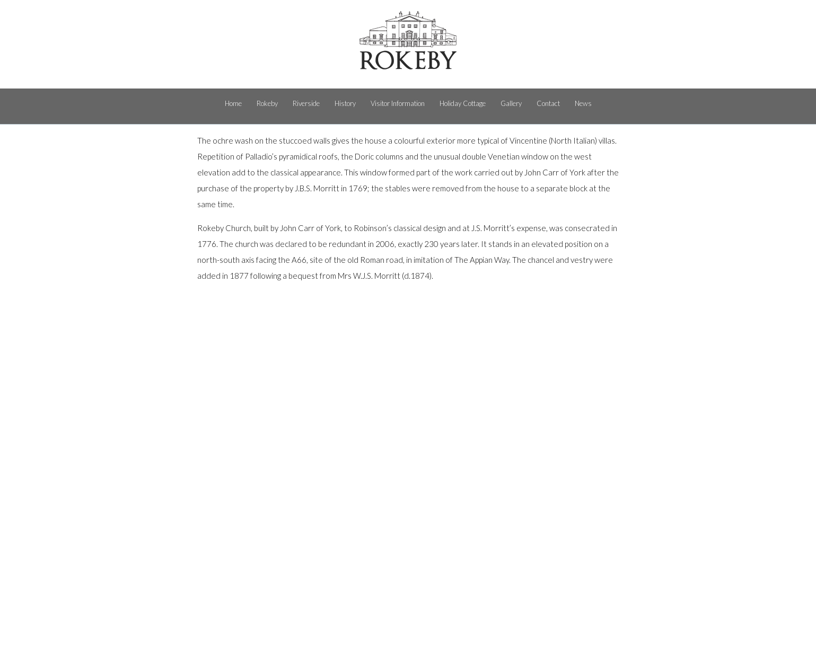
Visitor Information (398, 103)
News (583, 103)
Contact (548, 103)
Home (233, 103)
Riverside (306, 103)
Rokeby (267, 103)
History (345, 103)
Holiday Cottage (463, 103)
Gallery (511, 103)
